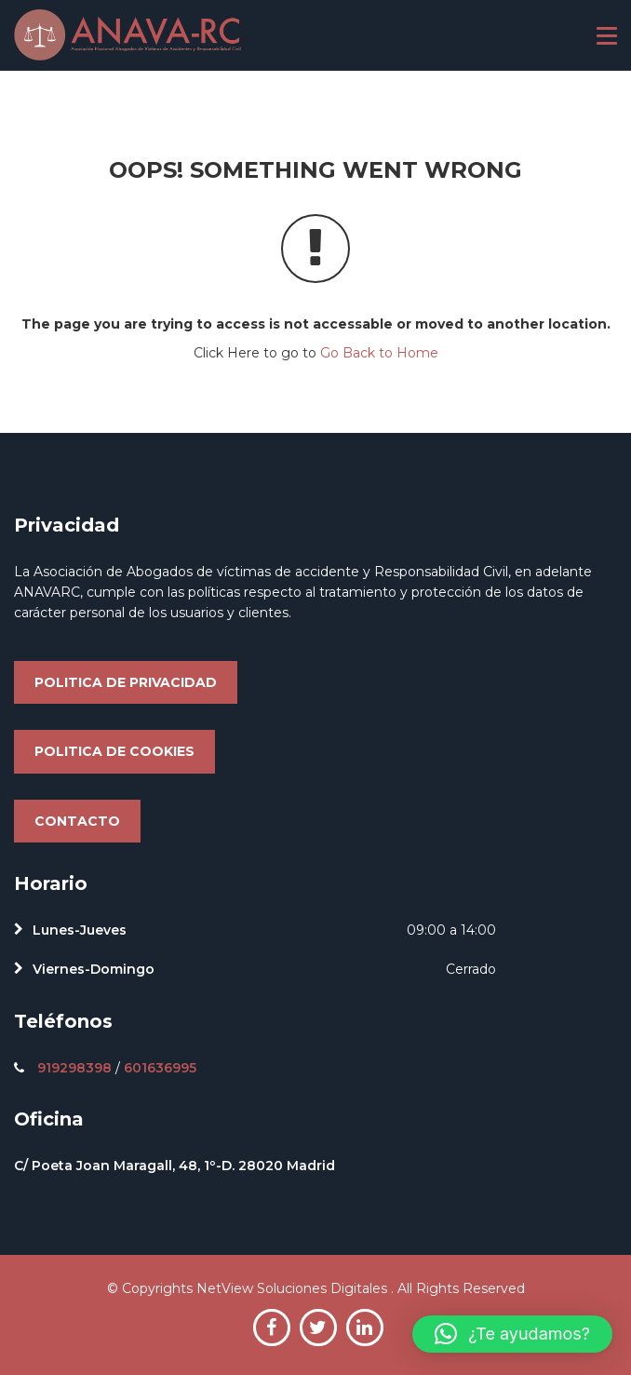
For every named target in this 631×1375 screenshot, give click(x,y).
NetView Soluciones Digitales (293, 1288)
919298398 (74, 1067)
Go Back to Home (379, 352)
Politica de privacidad (125, 682)
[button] (512, 1334)
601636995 (160, 1067)
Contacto (77, 821)
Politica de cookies (114, 751)
